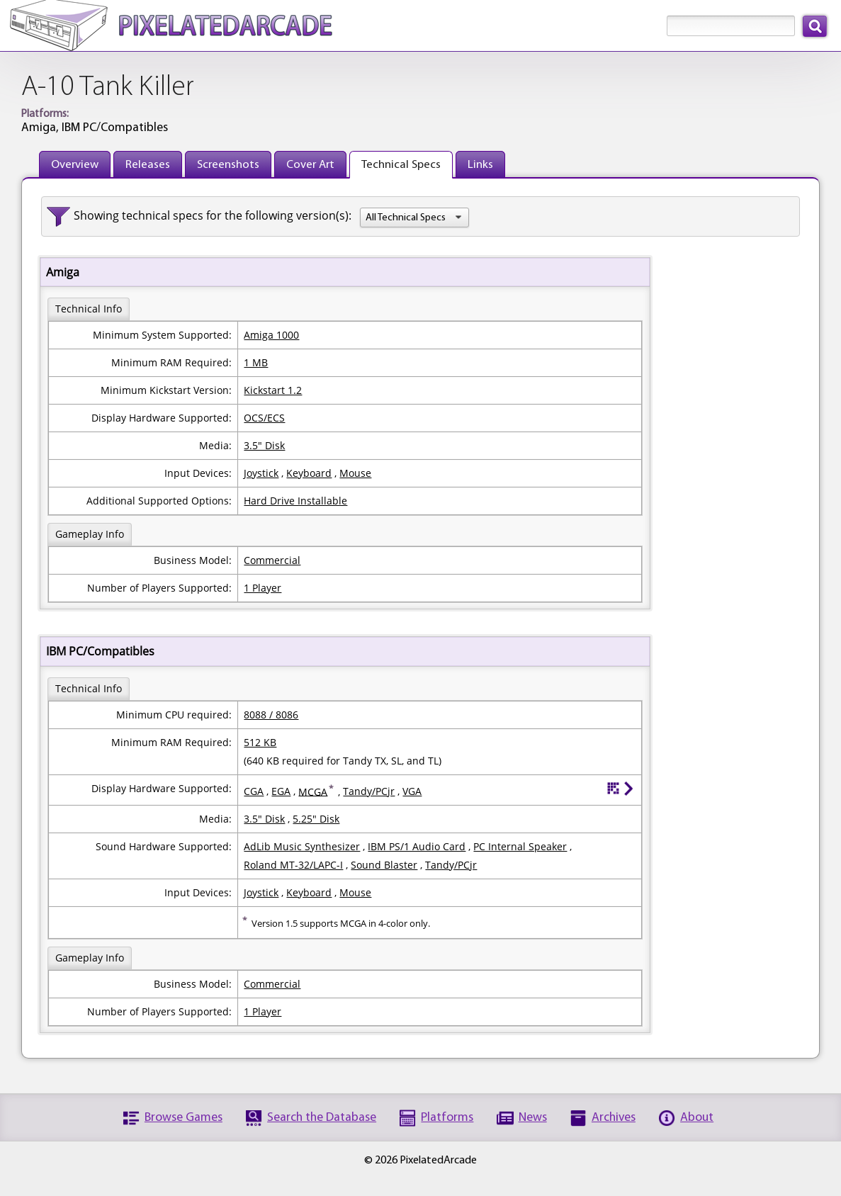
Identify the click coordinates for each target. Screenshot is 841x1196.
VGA (412, 791)
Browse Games (183, 1118)
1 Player (262, 587)
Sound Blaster (384, 864)
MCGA (312, 791)
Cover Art (310, 165)
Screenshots (228, 165)
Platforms (447, 1118)
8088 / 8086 (271, 714)
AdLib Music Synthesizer (302, 846)
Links (480, 165)
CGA (254, 791)
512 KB (260, 742)
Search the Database (321, 1118)
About (696, 1118)
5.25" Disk (316, 818)
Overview (74, 165)
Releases (147, 165)
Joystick (261, 473)
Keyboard (309, 473)
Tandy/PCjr (369, 791)
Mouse (355, 473)
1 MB (256, 362)
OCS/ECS (264, 417)
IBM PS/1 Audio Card (416, 846)
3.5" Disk (264, 445)
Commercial (272, 560)
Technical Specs (401, 165)
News (533, 1118)
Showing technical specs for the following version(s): (212, 215)
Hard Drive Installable (295, 500)
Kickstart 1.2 (273, 390)
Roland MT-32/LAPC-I (293, 864)
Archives (614, 1118)
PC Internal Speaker (520, 846)
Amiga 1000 (271, 335)
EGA (280, 791)
